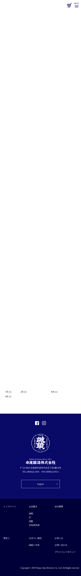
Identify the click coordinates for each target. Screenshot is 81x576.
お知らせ (59, 538)
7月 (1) (8, 392)
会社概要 (59, 506)
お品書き (33, 506)
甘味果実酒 (34, 525)
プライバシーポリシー (65, 552)
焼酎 (31, 521)
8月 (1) (54, 392)
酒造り (6, 538)
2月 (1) (23, 392)
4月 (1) (8, 396)
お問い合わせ (61, 545)
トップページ (9, 506)
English (40, 484)
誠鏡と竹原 (34, 545)
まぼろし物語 (35, 538)
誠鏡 (31, 513)
